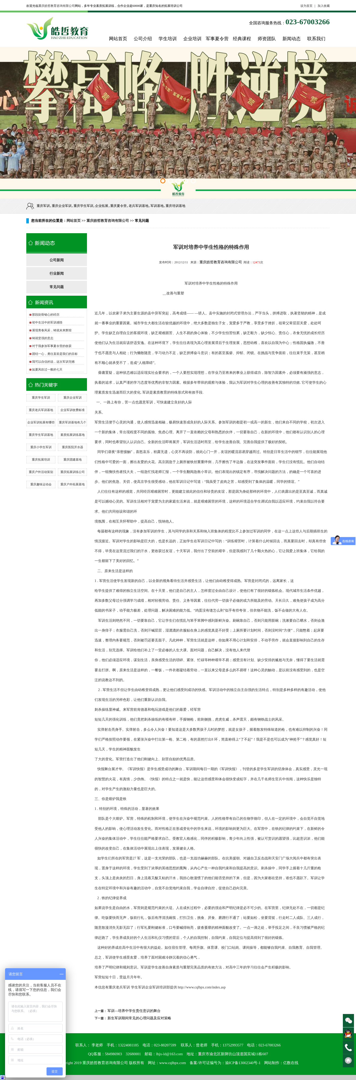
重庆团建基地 (72, 459)
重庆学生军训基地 (41, 435)
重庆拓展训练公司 (72, 472)
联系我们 (316, 38)
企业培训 (192, 38)
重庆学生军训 (41, 397)
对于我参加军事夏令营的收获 (52, 346)
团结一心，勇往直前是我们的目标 (55, 354)
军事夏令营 (217, 38)
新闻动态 (291, 38)
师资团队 (267, 38)
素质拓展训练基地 (72, 435)
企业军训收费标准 (72, 410)
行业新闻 (57, 273)
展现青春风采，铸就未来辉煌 (52, 330)
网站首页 (118, 38)
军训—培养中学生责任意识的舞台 (134, 1011)
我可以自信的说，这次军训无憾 (53, 361)
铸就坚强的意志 (42, 338)
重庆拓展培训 (41, 459)
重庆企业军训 (72, 397)
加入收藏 (324, 6)
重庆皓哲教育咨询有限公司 (56, 6)
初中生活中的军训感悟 (47, 322)
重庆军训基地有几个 (72, 422)
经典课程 (242, 38)
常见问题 (57, 287)
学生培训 (168, 38)
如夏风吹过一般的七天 (47, 369)
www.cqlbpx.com (172, 1063)
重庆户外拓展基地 (72, 484)
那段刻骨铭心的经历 (45, 314)
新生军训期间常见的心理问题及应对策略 (139, 1018)
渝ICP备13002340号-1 (243, 1063)
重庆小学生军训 (41, 447)
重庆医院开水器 (72, 447)
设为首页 (306, 6)
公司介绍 (143, 38)
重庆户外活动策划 (41, 472)
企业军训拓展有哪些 (41, 422)
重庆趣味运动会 (41, 484)
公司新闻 (57, 260)
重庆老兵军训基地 (41, 410)
